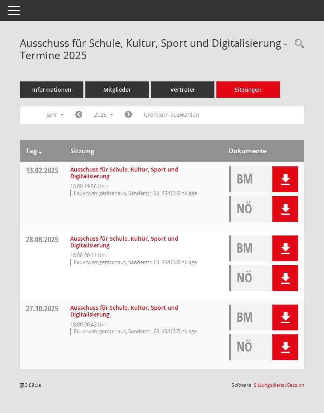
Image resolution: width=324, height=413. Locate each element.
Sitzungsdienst (279, 385)
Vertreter (182, 89)
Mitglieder (117, 89)
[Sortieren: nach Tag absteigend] (40, 151)
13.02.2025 (42, 170)
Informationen (51, 89)
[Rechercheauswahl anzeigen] (297, 43)
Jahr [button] (55, 114)
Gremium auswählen (171, 114)
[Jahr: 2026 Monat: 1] (128, 115)
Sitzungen (248, 89)
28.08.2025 (42, 239)
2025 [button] (103, 114)
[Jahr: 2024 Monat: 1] (78, 115)
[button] (285, 179)
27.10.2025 (42, 308)
